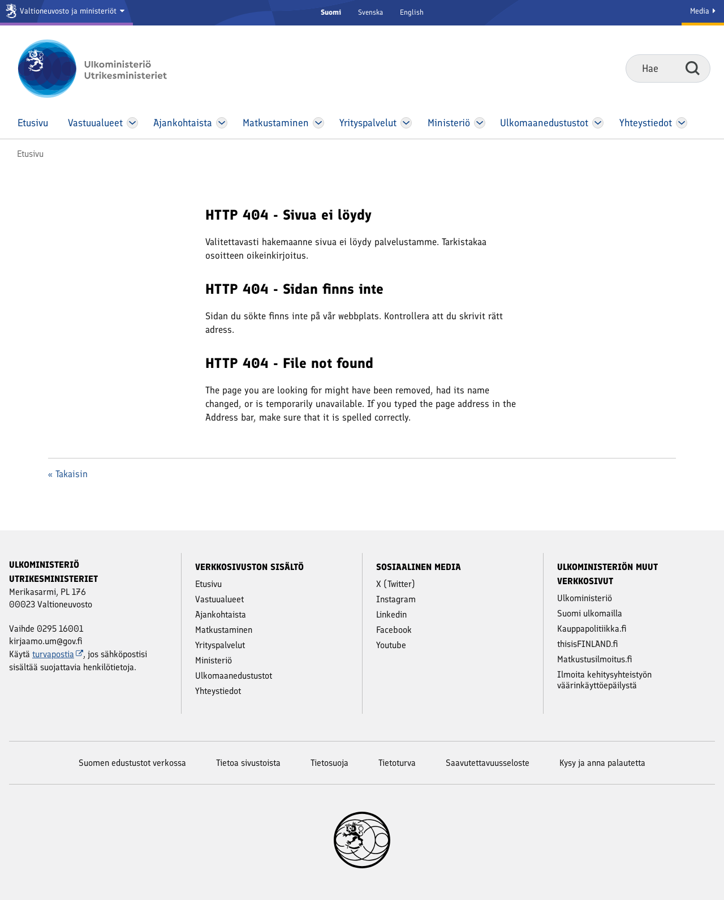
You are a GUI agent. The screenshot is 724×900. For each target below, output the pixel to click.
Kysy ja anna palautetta (602, 762)
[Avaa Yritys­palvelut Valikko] (406, 123)
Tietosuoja (329, 762)
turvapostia (57, 654)
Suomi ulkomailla (589, 613)
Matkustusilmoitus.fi (594, 659)
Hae (693, 67)
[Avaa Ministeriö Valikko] (479, 123)
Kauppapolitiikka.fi (592, 628)
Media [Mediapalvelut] (703, 11)
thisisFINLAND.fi (587, 643)
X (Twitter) (395, 583)
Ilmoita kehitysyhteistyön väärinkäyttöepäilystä (604, 680)
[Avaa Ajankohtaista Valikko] (222, 123)
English (412, 12)
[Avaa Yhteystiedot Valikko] (681, 123)
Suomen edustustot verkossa (132, 762)
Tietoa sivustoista (248, 762)
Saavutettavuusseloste (487, 762)
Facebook (394, 629)
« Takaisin (68, 473)
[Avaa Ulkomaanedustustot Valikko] (598, 123)
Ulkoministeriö (584, 598)
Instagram (396, 599)
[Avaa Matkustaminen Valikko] (318, 123)
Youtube (391, 645)
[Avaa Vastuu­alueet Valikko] (132, 123)
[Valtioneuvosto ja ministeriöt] (66, 12)
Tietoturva (397, 762)
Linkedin (391, 614)
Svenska (370, 12)
